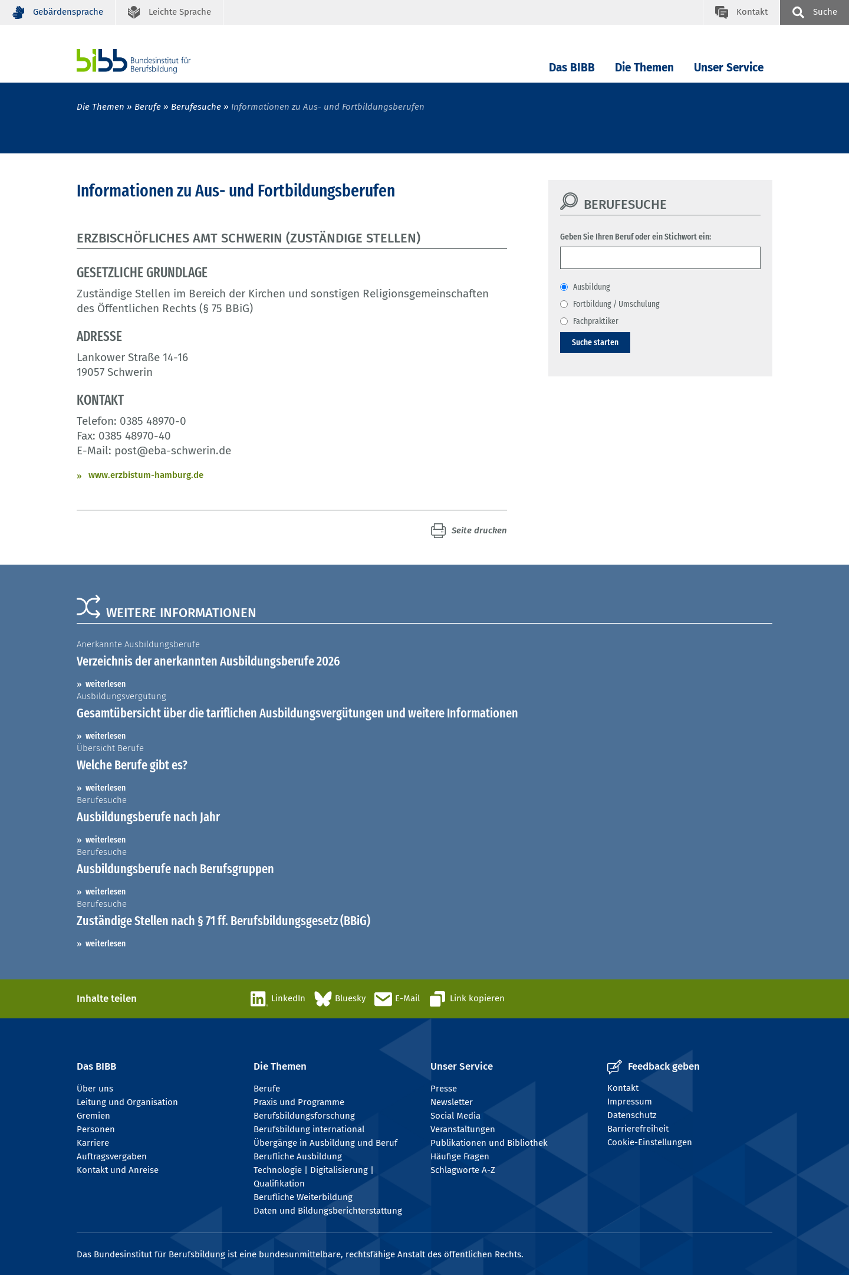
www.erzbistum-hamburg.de (145, 475)
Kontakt (623, 1088)
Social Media (455, 1115)
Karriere (93, 1143)
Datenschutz (632, 1115)
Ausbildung (591, 286)
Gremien (93, 1115)
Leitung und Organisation (127, 1102)
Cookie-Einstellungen (649, 1142)
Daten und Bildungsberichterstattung (328, 1210)
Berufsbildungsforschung (304, 1115)
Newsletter (451, 1102)
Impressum (629, 1101)
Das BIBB (572, 67)
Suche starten (595, 342)
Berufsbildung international (309, 1129)
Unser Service (729, 67)
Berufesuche (196, 106)
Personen (96, 1129)
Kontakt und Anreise (118, 1170)
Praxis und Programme (299, 1102)
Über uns (95, 1088)
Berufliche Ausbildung (298, 1156)
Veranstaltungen (462, 1129)
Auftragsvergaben (112, 1156)
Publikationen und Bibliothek (489, 1143)
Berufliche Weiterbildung (303, 1197)
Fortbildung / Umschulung (616, 304)
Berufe (147, 106)
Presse (443, 1088)
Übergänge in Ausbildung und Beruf (325, 1143)
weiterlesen (105, 684)
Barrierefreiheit (638, 1128)
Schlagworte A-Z (462, 1170)
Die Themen (644, 67)
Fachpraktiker (595, 321)
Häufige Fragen (459, 1156)
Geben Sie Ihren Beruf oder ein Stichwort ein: (635, 236)
